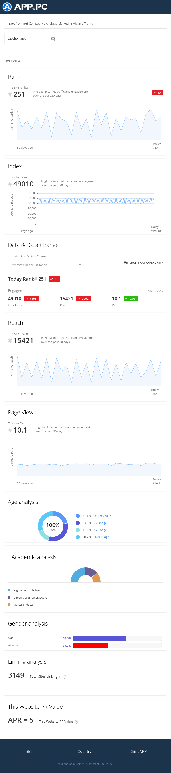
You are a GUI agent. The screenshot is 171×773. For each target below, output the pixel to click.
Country (85, 751)
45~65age (100, 530)
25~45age (100, 523)
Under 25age (102, 516)
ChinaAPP (138, 751)
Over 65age (101, 537)
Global (31, 751)
